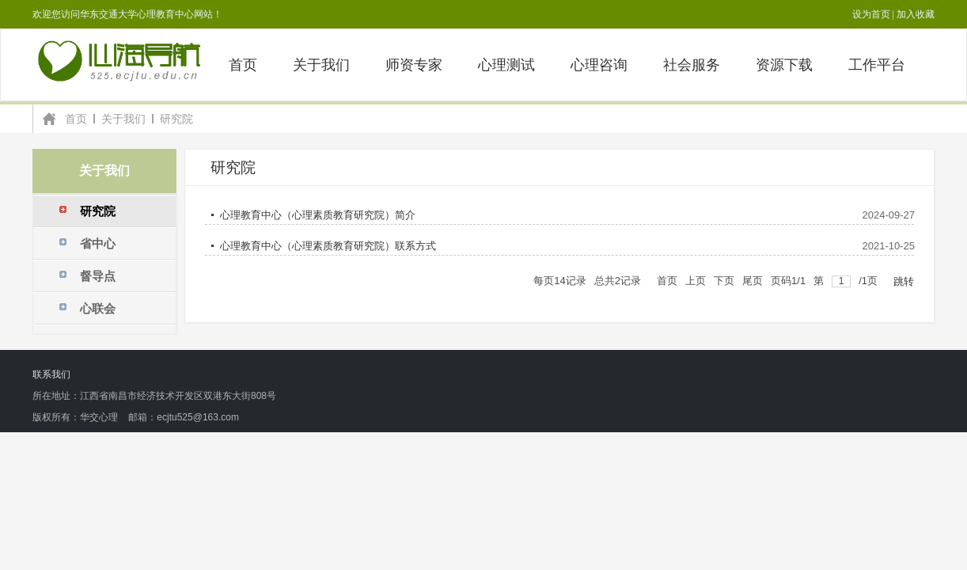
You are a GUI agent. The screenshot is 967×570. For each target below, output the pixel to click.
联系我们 (51, 374)
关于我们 (123, 118)
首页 (76, 118)
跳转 (903, 281)
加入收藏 (916, 14)
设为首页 (871, 14)
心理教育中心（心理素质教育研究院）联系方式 (328, 246)
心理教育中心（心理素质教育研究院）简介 (317, 215)
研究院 (176, 118)
